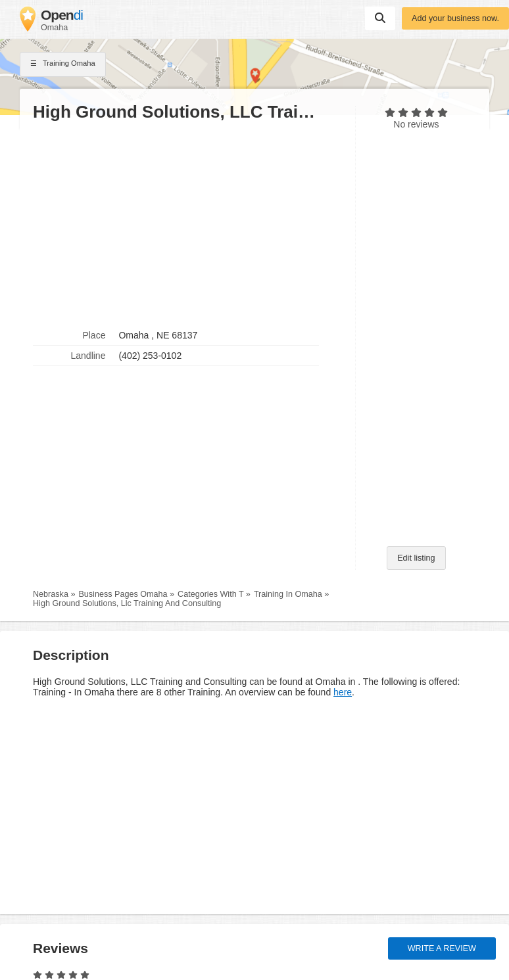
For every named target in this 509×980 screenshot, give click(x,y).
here (342, 692)
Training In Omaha (288, 594)
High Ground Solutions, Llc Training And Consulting (127, 603)
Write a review (442, 948)
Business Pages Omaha (122, 594)
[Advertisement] (187, 224)
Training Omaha (62, 64)
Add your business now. (455, 18)
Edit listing (416, 558)
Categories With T (210, 594)
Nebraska (50, 594)
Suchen (380, 17)
